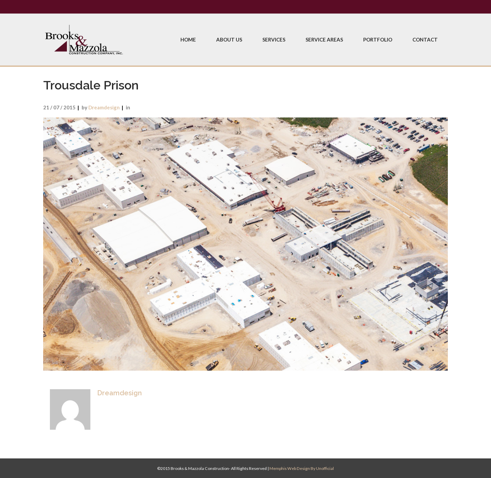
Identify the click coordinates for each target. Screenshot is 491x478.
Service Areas (324, 39)
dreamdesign (104, 107)
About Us (229, 39)
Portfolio (377, 39)
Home (188, 39)
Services (273, 39)
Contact (425, 39)
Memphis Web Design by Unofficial (301, 468)
